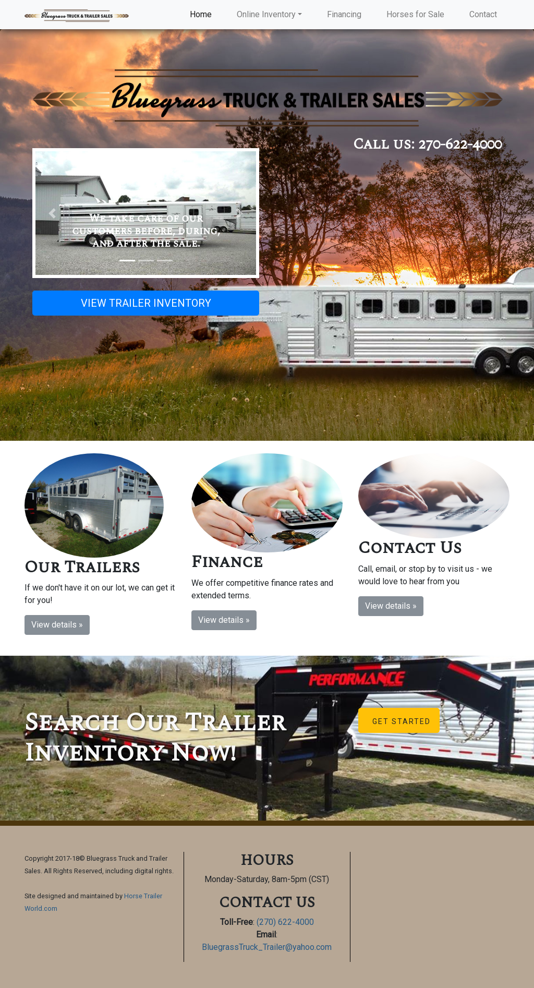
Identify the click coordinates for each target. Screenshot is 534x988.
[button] (51, 213)
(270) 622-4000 (285, 922)
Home (203, 13)
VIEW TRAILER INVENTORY (146, 303)
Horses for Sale (415, 14)
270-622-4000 (460, 144)
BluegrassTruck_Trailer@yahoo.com (267, 947)
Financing (344, 14)
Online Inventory (266, 14)
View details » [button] (57, 625)
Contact (483, 14)
